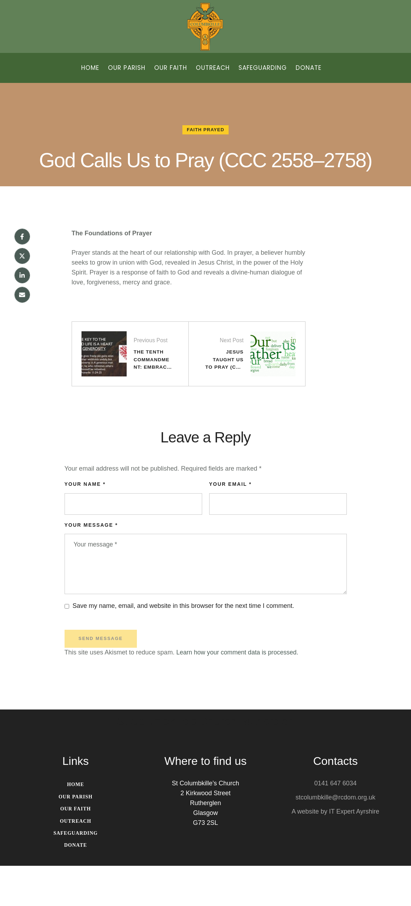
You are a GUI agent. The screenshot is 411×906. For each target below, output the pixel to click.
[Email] (22, 328)
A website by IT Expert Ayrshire (335, 851)
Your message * (91, 563)
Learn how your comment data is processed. (238, 692)
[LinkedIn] (22, 308)
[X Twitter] (22, 288)
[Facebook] (22, 268)
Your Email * (230, 522)
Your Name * (85, 522)
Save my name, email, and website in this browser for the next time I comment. (183, 645)
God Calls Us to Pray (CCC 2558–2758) (205, 174)
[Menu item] (90, 68)
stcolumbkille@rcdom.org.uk (335, 837)
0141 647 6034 (335, 823)
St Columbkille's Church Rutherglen (205, 761)
